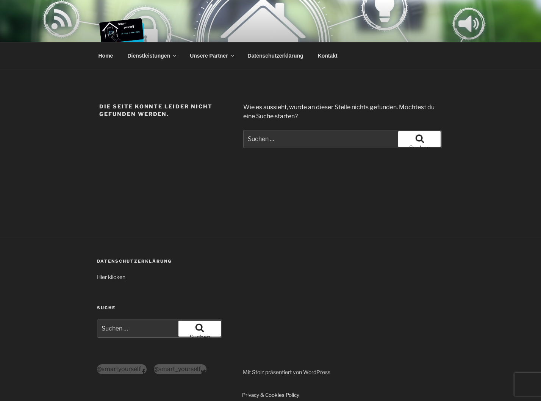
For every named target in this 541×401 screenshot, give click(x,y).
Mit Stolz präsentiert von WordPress (286, 372)
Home (106, 56)
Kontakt (328, 56)
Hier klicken (111, 277)
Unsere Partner (212, 56)
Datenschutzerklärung (275, 56)
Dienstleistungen (152, 56)
